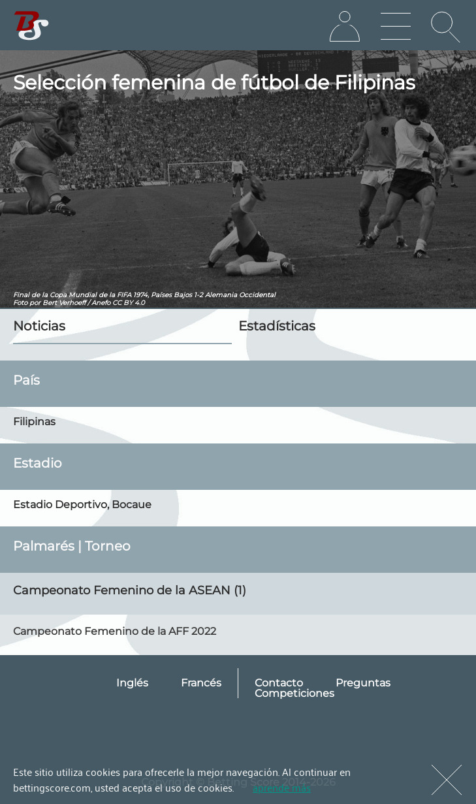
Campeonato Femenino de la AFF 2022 (114, 631)
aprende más (282, 787)
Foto (20, 302)
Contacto (279, 683)
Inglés (132, 683)
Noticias (39, 326)
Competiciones (294, 693)
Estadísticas (276, 326)
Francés (201, 683)
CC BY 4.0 (128, 302)
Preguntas (363, 683)
